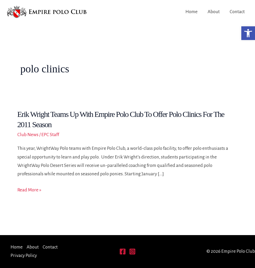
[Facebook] (122, 251)
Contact (237, 11)
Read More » (29, 190)
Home (191, 11)
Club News (27, 134)
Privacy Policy (24, 255)
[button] (248, 33)
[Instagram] (132, 251)
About (214, 11)
